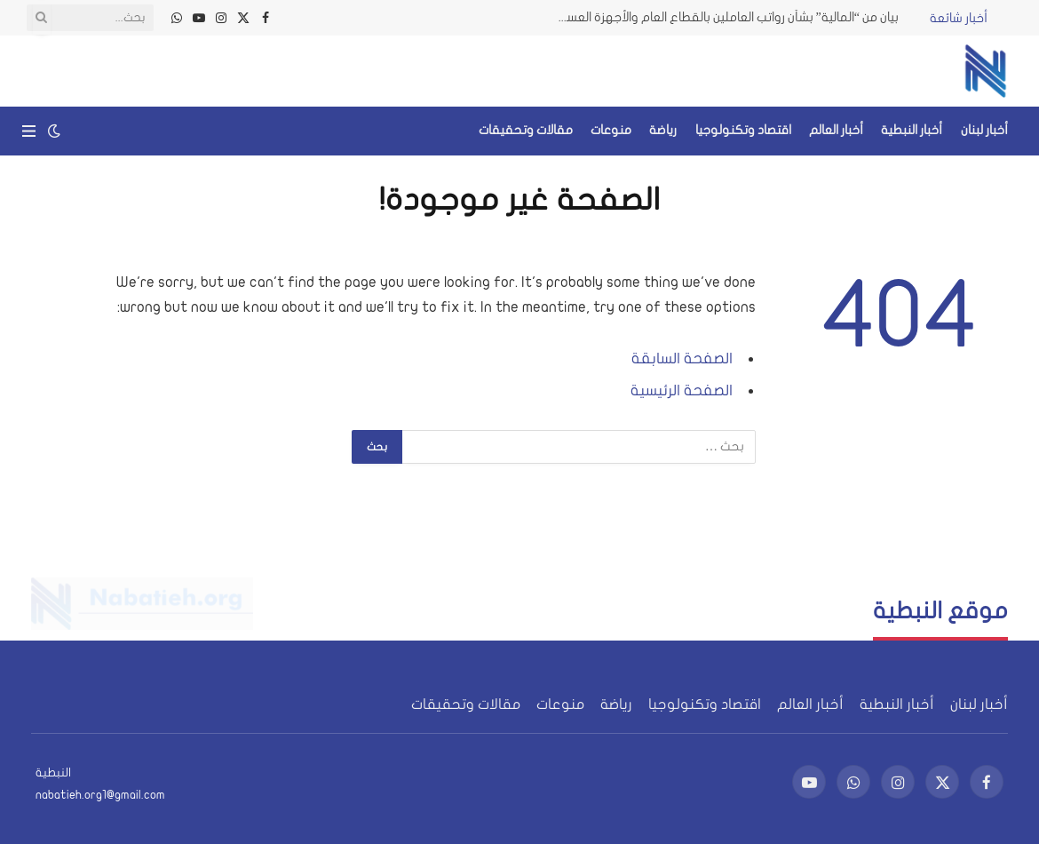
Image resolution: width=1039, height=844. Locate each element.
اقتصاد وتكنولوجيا (743, 130)
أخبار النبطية (911, 130)
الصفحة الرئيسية (682, 390)
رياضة (663, 130)
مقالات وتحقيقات (526, 130)
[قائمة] (29, 131)
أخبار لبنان (984, 130)
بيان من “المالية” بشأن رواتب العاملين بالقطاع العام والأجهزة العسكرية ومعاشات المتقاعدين (721, 17)
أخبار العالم (836, 130)
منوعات (611, 130)
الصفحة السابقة (682, 358)
